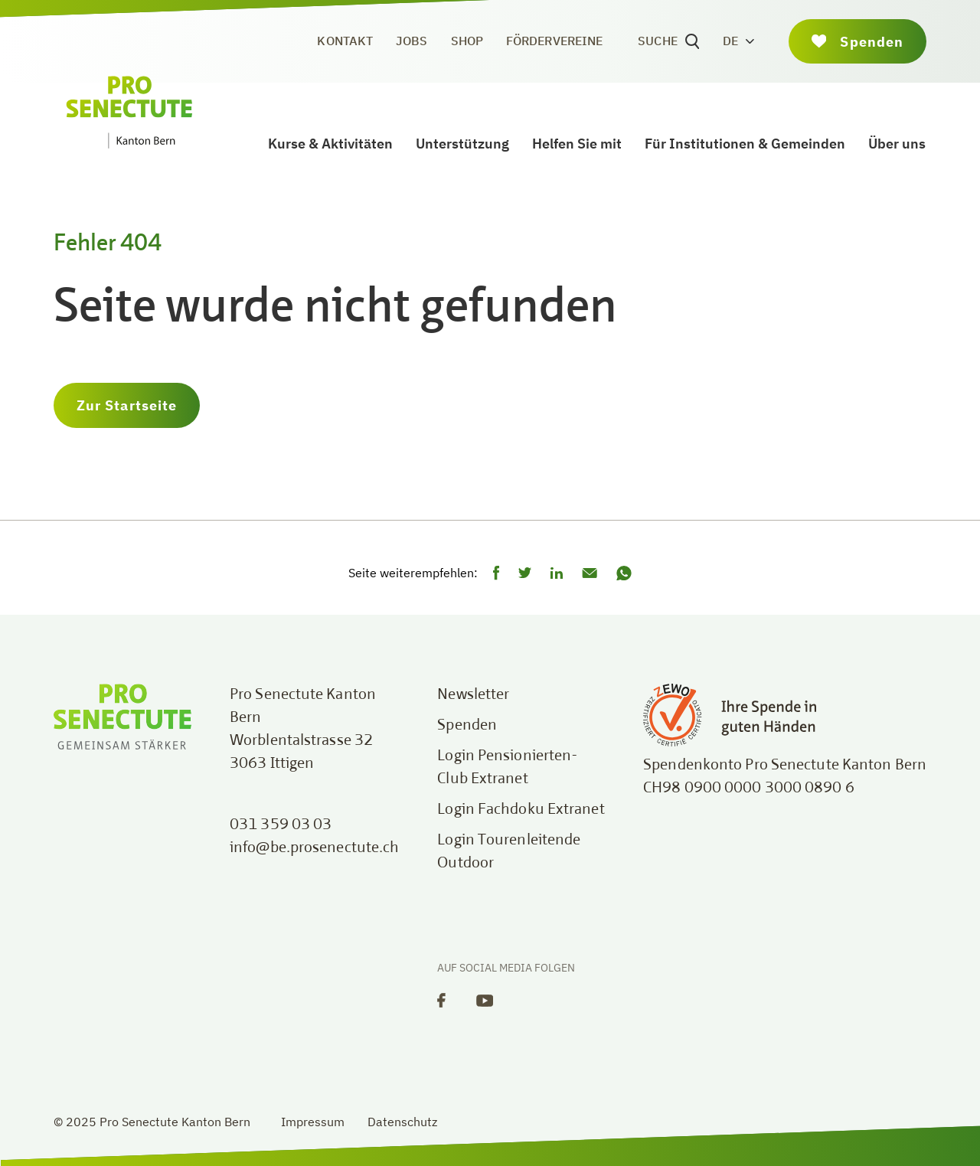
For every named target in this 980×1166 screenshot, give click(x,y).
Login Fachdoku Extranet (520, 810)
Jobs (411, 40)
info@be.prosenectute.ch (314, 848)
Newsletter (473, 695)
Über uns (897, 143)
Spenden (467, 725)
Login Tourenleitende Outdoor (508, 852)
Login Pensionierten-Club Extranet (507, 768)
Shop (467, 40)
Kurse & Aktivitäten (330, 143)
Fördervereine (554, 40)
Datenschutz (402, 1121)
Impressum (313, 1121)
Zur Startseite (127, 405)
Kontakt (345, 40)
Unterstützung (462, 143)
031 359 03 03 (281, 825)
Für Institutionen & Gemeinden (745, 143)
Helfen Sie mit (577, 143)
